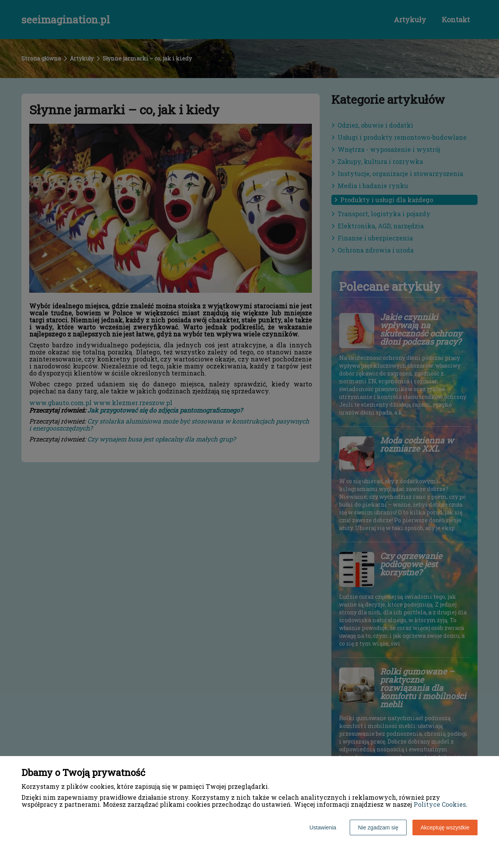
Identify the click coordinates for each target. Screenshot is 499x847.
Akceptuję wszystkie (445, 827)
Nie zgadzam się (378, 827)
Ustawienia (323, 827)
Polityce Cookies (440, 804)
